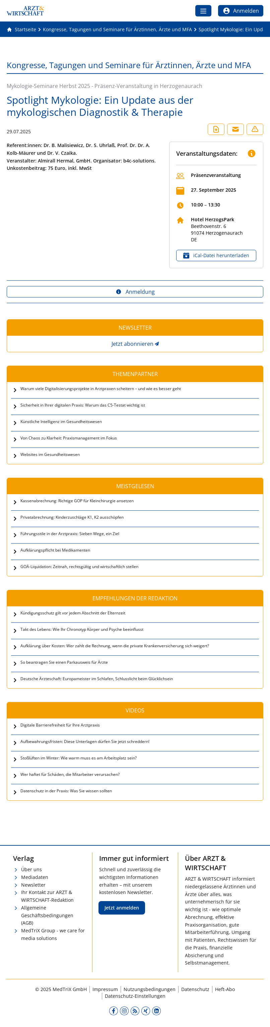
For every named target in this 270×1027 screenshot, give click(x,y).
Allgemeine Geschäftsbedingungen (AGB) (47, 915)
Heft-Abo (225, 989)
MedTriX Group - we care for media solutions (53, 934)
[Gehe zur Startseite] (21, 29)
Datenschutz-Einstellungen (135, 996)
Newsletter (33, 885)
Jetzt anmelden (122, 907)
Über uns (31, 869)
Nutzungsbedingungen (150, 989)
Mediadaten (34, 877)
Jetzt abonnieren (132, 343)
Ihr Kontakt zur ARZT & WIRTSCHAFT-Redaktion (47, 896)
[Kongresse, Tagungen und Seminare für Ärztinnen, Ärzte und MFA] (117, 29)
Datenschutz (195, 989)
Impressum (105, 989)
